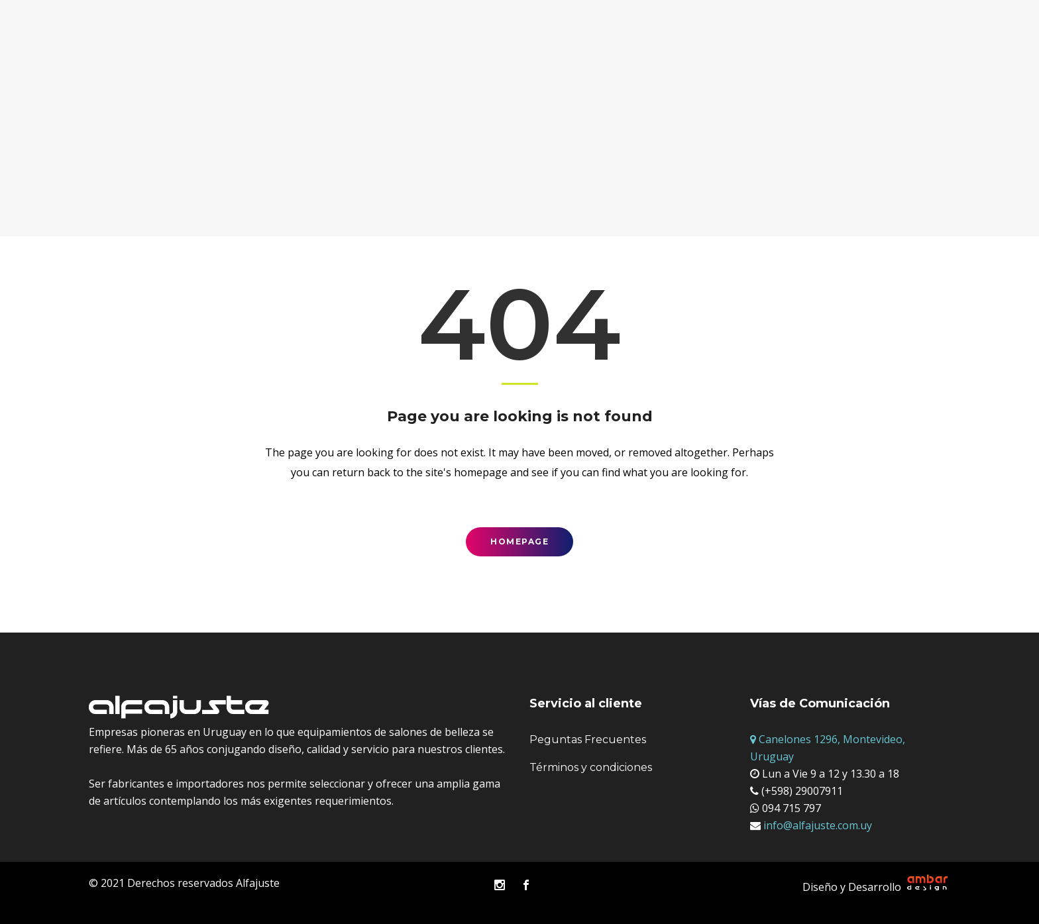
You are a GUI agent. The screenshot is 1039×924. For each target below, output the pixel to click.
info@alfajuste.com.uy (816, 825)
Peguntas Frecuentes (587, 739)
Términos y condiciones (590, 767)
